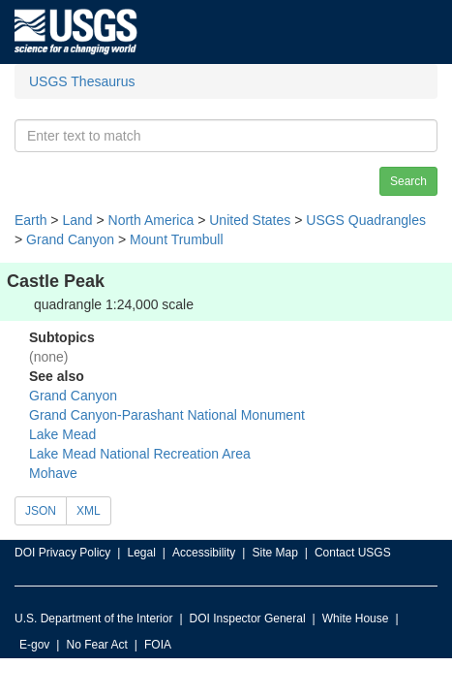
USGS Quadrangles (366, 220)
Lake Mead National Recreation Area (140, 453)
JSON (40, 511)
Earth (30, 220)
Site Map (274, 552)
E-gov (34, 644)
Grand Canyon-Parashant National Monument (167, 415)
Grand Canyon (70, 239)
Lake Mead (62, 434)
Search (408, 181)
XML (88, 511)
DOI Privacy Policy (62, 552)
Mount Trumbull (176, 239)
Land (77, 220)
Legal (141, 552)
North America (151, 220)
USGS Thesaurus (82, 81)
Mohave (53, 473)
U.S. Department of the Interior (93, 618)
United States (249, 220)
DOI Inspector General (248, 618)
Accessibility (203, 552)
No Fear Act (96, 644)
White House (355, 618)
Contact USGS (353, 552)
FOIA (157, 644)
